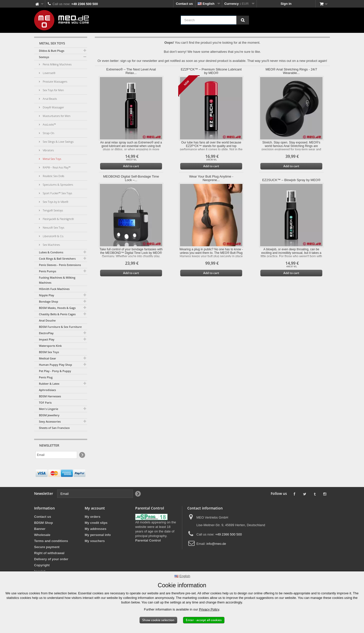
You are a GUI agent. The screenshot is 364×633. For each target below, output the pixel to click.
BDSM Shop (43, 523)
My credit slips (96, 523)
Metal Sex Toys (51, 159)
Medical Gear (47, 358)
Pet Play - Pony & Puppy (55, 371)
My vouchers (95, 541)
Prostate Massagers (54, 81)
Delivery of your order (51, 559)
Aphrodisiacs (47, 390)
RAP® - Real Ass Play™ (56, 167)
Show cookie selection (158, 620)
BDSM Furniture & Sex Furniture (60, 327)
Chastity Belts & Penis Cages (57, 314)
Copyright (42, 565)
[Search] (242, 20)
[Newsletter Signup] (81, 455)
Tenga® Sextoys (52, 210)
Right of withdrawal (49, 553)
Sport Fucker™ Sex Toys (57, 193)
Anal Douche (47, 320)
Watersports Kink (50, 346)
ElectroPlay (46, 333)
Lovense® (48, 73)
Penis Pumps (47, 271)
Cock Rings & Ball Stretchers (57, 258)
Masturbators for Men (56, 116)
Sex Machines (51, 245)
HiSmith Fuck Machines (54, 289)
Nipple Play (46, 295)
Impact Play (46, 339)
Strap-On (48, 133)
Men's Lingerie (48, 409)
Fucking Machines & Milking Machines (57, 280)
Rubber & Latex (49, 383)
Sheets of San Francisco (54, 428)
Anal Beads (49, 99)
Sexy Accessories (50, 421)
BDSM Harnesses (50, 396)
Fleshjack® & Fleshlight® (58, 219)
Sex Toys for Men (53, 90)
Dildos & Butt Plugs (51, 51)
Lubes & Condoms (51, 252)
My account (95, 508)
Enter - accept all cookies (204, 620)
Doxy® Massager (53, 107)
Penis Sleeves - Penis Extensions (60, 265)
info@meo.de (216, 544)
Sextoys (44, 57)
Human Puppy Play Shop (55, 365)
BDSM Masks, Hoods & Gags (57, 308)
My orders (92, 517)
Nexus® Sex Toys (53, 227)
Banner (40, 529)
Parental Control (148, 540)
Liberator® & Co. (53, 236)
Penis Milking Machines (57, 64)
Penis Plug (46, 377)
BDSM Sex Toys (49, 352)
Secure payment (46, 547)
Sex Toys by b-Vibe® (55, 202)
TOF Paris (45, 402)
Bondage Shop (48, 301)
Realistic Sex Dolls (53, 176)
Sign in (286, 4)
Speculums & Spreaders (57, 184)
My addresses (95, 529)
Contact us (184, 4)
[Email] (56, 455)
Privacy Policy (209, 609)
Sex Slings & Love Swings (58, 141)
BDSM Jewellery (49, 415)
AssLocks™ (49, 124)
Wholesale (42, 535)
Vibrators (48, 150)
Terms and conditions (51, 541)
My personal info (98, 535)
